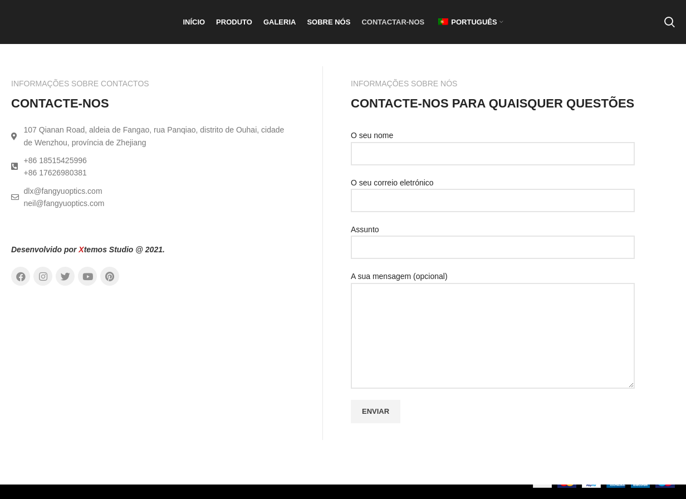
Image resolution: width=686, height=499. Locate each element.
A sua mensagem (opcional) (493, 320)
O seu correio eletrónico (493, 206)
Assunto (493, 252)
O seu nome (493, 158)
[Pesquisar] (669, 29)
